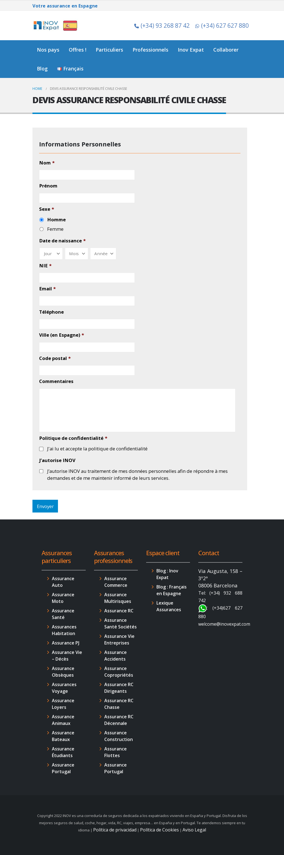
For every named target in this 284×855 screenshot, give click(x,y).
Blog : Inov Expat (167, 574)
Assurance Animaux (63, 720)
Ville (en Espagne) (61, 335)
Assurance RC (118, 611)
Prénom (48, 186)
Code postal (54, 358)
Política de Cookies (159, 830)
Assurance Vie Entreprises (119, 639)
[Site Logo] (56, 25)
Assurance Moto (63, 598)
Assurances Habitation (64, 630)
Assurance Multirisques (117, 598)
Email (47, 289)
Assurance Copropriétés (118, 671)
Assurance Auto (63, 581)
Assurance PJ (65, 643)
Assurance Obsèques (63, 671)
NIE (45, 266)
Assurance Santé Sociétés (120, 623)
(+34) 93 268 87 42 (162, 25)
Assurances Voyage (64, 687)
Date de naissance (62, 241)
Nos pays (48, 49)
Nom (46, 163)
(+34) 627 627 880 (222, 25)
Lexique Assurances (168, 606)
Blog (42, 68)
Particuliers (109, 49)
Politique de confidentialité (73, 438)
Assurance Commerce (115, 581)
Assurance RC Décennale (118, 720)
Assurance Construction (118, 736)
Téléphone (51, 312)
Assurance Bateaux (63, 736)
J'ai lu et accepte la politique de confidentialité (97, 448)
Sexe (46, 209)
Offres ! (77, 49)
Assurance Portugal (63, 768)
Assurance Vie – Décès (67, 655)
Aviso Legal (194, 830)
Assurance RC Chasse (118, 703)
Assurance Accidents (115, 655)
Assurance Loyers (63, 703)
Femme (55, 229)
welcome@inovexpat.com (224, 624)
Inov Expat (191, 49)
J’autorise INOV (57, 460)
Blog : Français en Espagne (171, 590)
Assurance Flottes (115, 752)
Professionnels (150, 49)
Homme (56, 219)
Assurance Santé (63, 614)
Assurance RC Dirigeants (118, 687)
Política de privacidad (114, 830)
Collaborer (226, 49)
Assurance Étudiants (63, 752)
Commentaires (56, 381)
